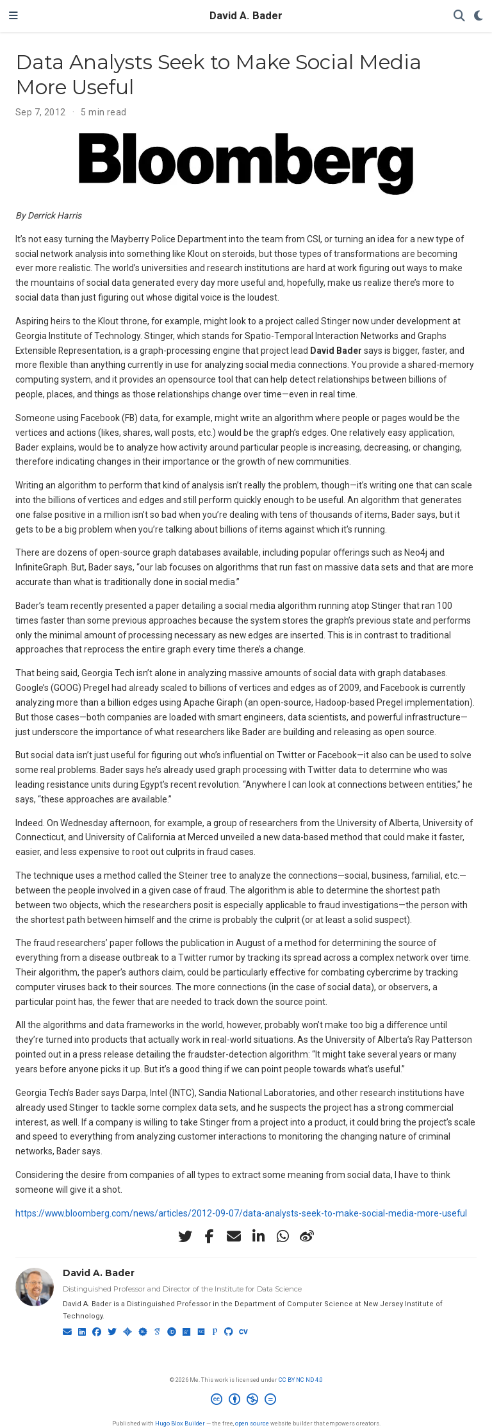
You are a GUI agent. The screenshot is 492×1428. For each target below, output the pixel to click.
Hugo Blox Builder (180, 1423)
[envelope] (233, 1236)
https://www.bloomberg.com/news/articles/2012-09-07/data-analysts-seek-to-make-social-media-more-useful (241, 1213)
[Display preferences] (478, 16)
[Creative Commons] (246, 1401)
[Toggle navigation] (13, 16)
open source (252, 1423)
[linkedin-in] (258, 1236)
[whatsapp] (282, 1236)
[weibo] (306, 1236)
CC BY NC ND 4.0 (301, 1379)
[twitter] (185, 1236)
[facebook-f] (209, 1236)
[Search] (459, 16)
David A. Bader (246, 16)
